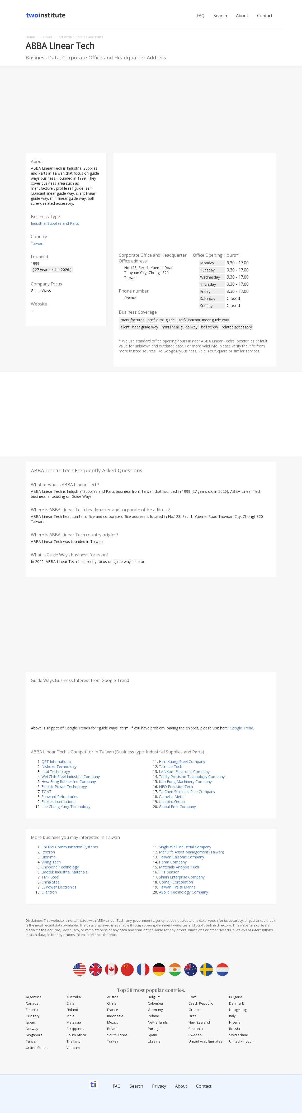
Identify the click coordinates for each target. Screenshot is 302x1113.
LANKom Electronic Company (184, 771)
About (242, 15)
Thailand (74, 1041)
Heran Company (173, 861)
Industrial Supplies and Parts (55, 223)
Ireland (153, 1016)
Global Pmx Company (177, 806)
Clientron (49, 892)
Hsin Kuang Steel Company (182, 761)
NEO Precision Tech (176, 786)
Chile (70, 1003)
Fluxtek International (58, 801)
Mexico (113, 1022)
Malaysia (74, 1022)
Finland (72, 1009)
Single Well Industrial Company (185, 846)
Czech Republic (200, 1003)
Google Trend (241, 727)
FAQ (201, 15)
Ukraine (154, 1041)
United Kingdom (241, 1041)
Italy (232, 1016)
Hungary (33, 1016)
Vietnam (73, 1047)
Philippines (75, 1028)
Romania (195, 1028)
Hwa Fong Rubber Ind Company (68, 781)
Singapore (34, 1035)
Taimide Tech (170, 766)
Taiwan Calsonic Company (181, 856)
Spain (152, 1035)
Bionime (48, 856)
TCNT (46, 791)
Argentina (33, 997)
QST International (56, 761)
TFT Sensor (169, 872)
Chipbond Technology (60, 867)
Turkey (112, 1041)
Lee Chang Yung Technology (65, 806)
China (111, 1003)
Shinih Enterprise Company (182, 877)
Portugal (154, 1028)
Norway (32, 1028)
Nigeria (234, 1022)
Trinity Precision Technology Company (192, 776)
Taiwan (37, 243)
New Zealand (199, 1022)
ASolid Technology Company (183, 892)
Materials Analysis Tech (179, 867)
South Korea (117, 1035)
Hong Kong (238, 1009)
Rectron (48, 851)
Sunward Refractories (59, 796)
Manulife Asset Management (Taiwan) (191, 851)
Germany (155, 1009)
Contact (264, 15)
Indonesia (115, 1016)
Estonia (32, 1009)
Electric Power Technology (64, 786)
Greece (194, 1009)
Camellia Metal (171, 796)
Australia (74, 997)
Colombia (155, 1003)
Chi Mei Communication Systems (69, 846)
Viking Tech (51, 861)
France (112, 1009)
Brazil (192, 997)
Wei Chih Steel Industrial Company (70, 776)
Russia (234, 1028)
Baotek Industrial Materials (64, 872)
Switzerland (238, 1035)
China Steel (50, 882)
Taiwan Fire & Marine (177, 887)
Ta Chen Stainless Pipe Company (187, 791)
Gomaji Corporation (176, 882)
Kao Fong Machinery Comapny (185, 781)
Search (220, 15)
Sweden (195, 1035)
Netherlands (158, 1022)
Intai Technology (55, 771)
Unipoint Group (172, 801)
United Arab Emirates (205, 1041)
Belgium (154, 997)
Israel (192, 1016)
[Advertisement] (151, 108)
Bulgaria (235, 997)
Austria (113, 997)
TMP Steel (50, 877)
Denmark (236, 1003)
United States (37, 1047)
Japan (30, 1022)
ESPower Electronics (58, 887)
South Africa (76, 1035)
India (70, 1016)
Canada (32, 1003)
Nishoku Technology (59, 766)
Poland (113, 1028)
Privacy (159, 1086)
